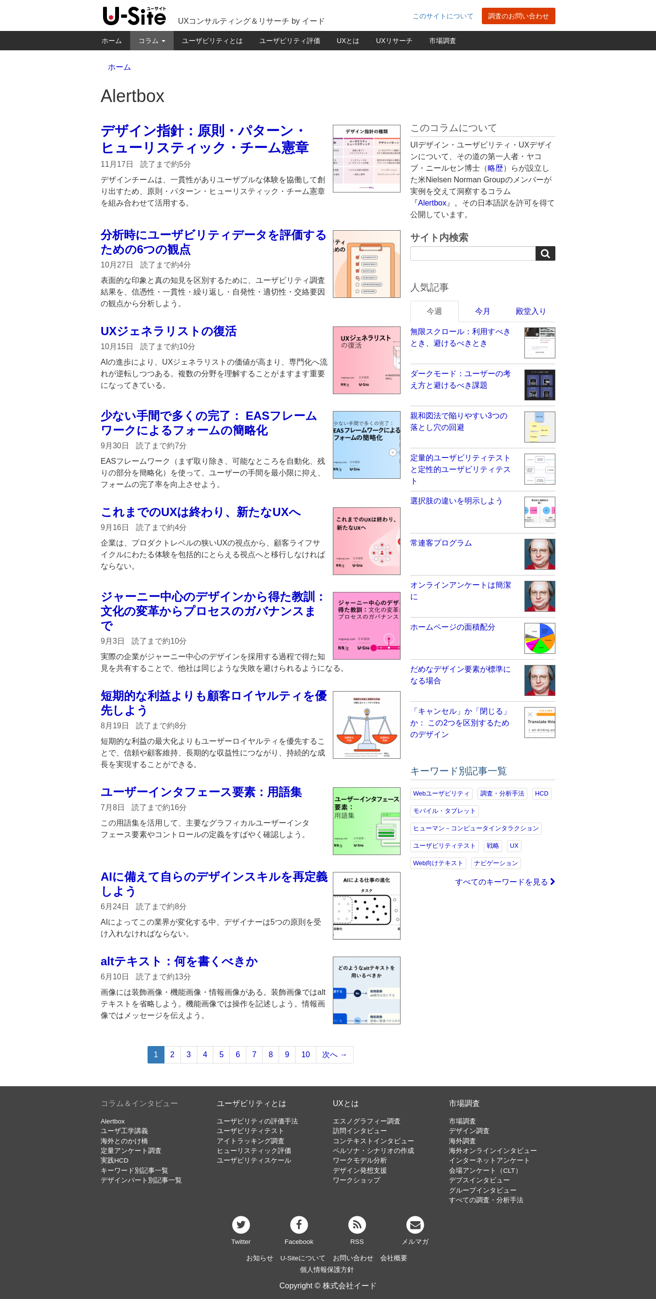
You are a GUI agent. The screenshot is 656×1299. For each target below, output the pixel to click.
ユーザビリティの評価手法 (257, 1121)
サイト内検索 (439, 237)
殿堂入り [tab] (531, 311)
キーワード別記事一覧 (134, 1170)
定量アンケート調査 (131, 1150)
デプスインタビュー (479, 1180)
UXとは (348, 40)
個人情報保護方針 (327, 1269)
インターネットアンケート (489, 1160)
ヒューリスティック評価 (254, 1150)
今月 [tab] (483, 311)
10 (305, 1054)
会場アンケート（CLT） (485, 1170)
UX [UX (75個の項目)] (514, 845)
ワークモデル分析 (360, 1160)
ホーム (112, 40)
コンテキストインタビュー (373, 1141)
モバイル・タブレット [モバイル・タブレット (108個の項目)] (444, 810)
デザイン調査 (469, 1131)
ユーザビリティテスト (250, 1131)
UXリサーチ (394, 40)
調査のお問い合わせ (518, 16)
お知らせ (259, 1258)
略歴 (495, 168)
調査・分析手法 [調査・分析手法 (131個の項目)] (502, 793)
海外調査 (462, 1141)
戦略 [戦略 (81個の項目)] (493, 845)
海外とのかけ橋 (124, 1141)
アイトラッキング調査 (250, 1141)
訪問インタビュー (360, 1131)
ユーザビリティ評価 (289, 40)
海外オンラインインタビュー (493, 1150)
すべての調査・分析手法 (486, 1200)
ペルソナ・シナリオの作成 (373, 1150)
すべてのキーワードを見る (505, 882)
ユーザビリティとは (212, 40)
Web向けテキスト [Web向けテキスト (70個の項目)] (438, 863)
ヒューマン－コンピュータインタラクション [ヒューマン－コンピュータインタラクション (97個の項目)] (476, 828)
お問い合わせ (353, 1258)
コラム (151, 40)
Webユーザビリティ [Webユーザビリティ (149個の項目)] (441, 793)
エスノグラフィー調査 (367, 1121)
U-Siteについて (303, 1258)
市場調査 (442, 40)
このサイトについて (443, 16)
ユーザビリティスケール (254, 1160)
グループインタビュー (483, 1190)
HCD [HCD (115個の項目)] (542, 793)
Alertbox (432, 203)
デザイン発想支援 (360, 1170)
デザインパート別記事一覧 (141, 1180)
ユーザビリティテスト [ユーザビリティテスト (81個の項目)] (444, 845)
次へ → (334, 1054)
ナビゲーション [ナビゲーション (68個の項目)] (496, 863)
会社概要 (393, 1258)
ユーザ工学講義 (124, 1131)
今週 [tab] (434, 311)
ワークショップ (356, 1180)
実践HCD (114, 1160)
